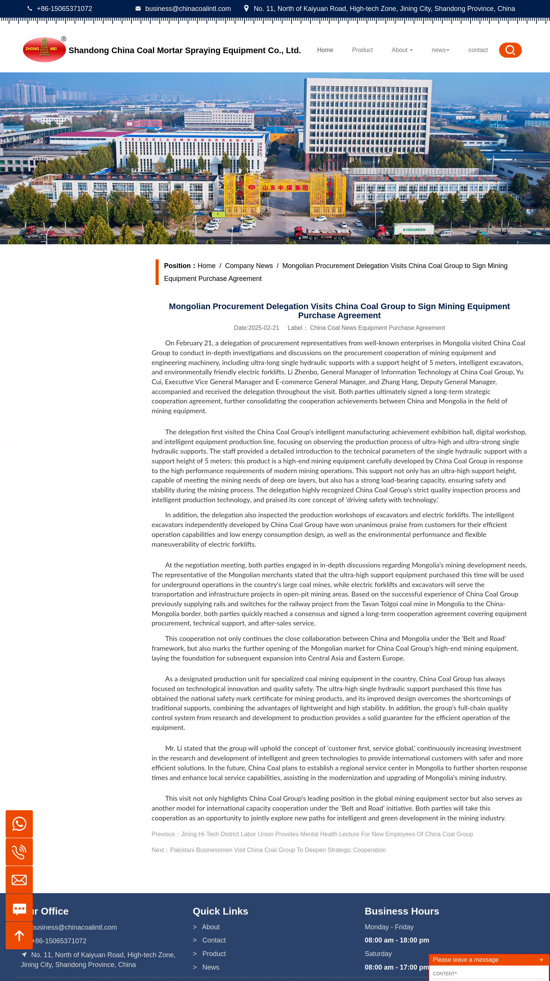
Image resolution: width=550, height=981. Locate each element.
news (440, 50)
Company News (249, 266)
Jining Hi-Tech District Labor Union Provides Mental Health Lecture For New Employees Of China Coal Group (327, 834)
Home (325, 50)
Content (445, 973)
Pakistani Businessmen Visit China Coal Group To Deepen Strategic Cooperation (278, 850)
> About (206, 969)
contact (478, 50)
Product (362, 50)
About (402, 50)
